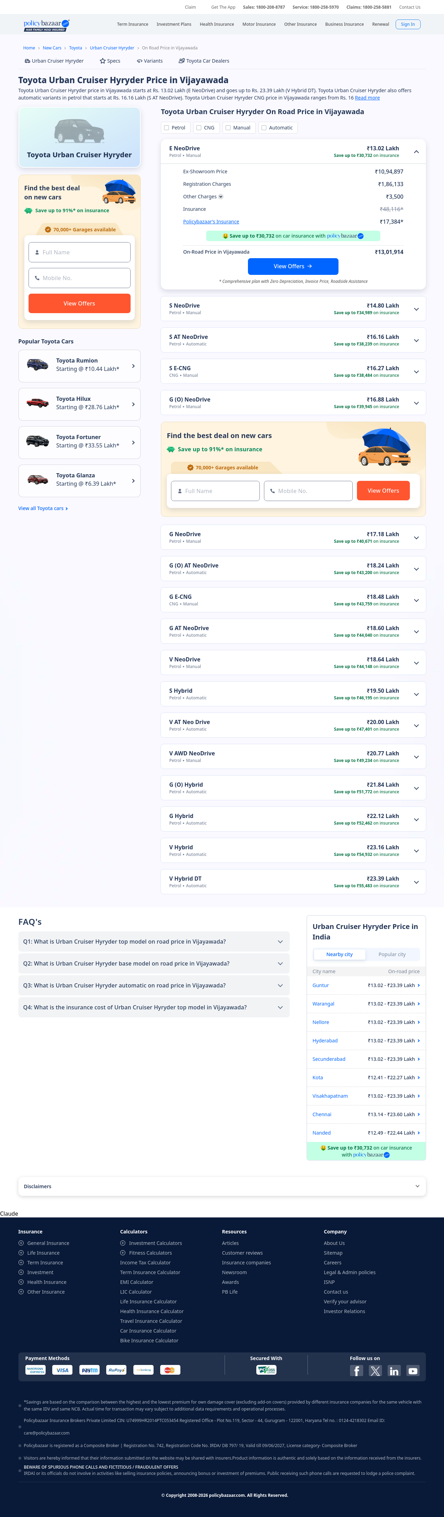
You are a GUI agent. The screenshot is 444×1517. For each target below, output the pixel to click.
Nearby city (339, 954)
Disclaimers (38, 1186)
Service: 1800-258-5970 (316, 7)
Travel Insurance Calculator (151, 1321)
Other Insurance (46, 1291)
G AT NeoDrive (189, 628)
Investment (41, 1272)
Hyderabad (325, 1040)
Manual (241, 127)
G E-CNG (180, 597)
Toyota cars (50, 508)
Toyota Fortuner (78, 437)
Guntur (321, 985)
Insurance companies (246, 1262)
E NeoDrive (184, 148)
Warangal (324, 1003)
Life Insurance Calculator (148, 1301)
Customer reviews (242, 1252)
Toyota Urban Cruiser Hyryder (79, 154)
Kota (318, 1077)
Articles (230, 1243)
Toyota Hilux (73, 399)
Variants (150, 60)
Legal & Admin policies (350, 1272)
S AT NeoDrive (188, 337)
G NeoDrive (185, 534)
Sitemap (333, 1252)
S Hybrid (181, 690)
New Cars (52, 48)
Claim (190, 7)
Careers (332, 1262)
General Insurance (49, 1243)
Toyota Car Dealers (204, 60)
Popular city (392, 954)
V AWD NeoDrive (192, 753)
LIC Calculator (136, 1291)
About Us (334, 1243)
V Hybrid (181, 847)
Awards (230, 1282)
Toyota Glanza (75, 475)
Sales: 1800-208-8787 (264, 7)
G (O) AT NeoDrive (194, 565)
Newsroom (234, 1272)
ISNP (329, 1282)
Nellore (321, 1022)
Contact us (336, 1291)
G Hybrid (181, 816)
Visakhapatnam (330, 1096)
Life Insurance (44, 1252)
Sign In (408, 24)
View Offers (289, 266)
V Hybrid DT (185, 878)
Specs (110, 60)
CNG (208, 127)
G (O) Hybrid (186, 784)
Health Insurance (47, 1282)
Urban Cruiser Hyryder (112, 48)
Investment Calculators (155, 1243)
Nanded (322, 1132)
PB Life (230, 1291)
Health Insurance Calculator (152, 1311)
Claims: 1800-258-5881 (368, 7)
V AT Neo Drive (189, 722)
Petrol (177, 127)
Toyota (75, 48)
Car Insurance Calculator (148, 1330)
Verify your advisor (345, 1301)
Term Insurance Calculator (150, 1272)
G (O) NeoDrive (189, 399)
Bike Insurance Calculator (149, 1340)
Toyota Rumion (77, 360)
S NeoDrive (184, 305)
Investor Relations (344, 1311)
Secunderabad (329, 1059)
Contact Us (409, 7)
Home (29, 48)
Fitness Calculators (150, 1252)
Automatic (280, 127)
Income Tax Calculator (145, 1262)
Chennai (322, 1114)
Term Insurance (45, 1262)
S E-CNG (180, 368)
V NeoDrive (184, 659)
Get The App (223, 7)
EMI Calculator (136, 1282)
